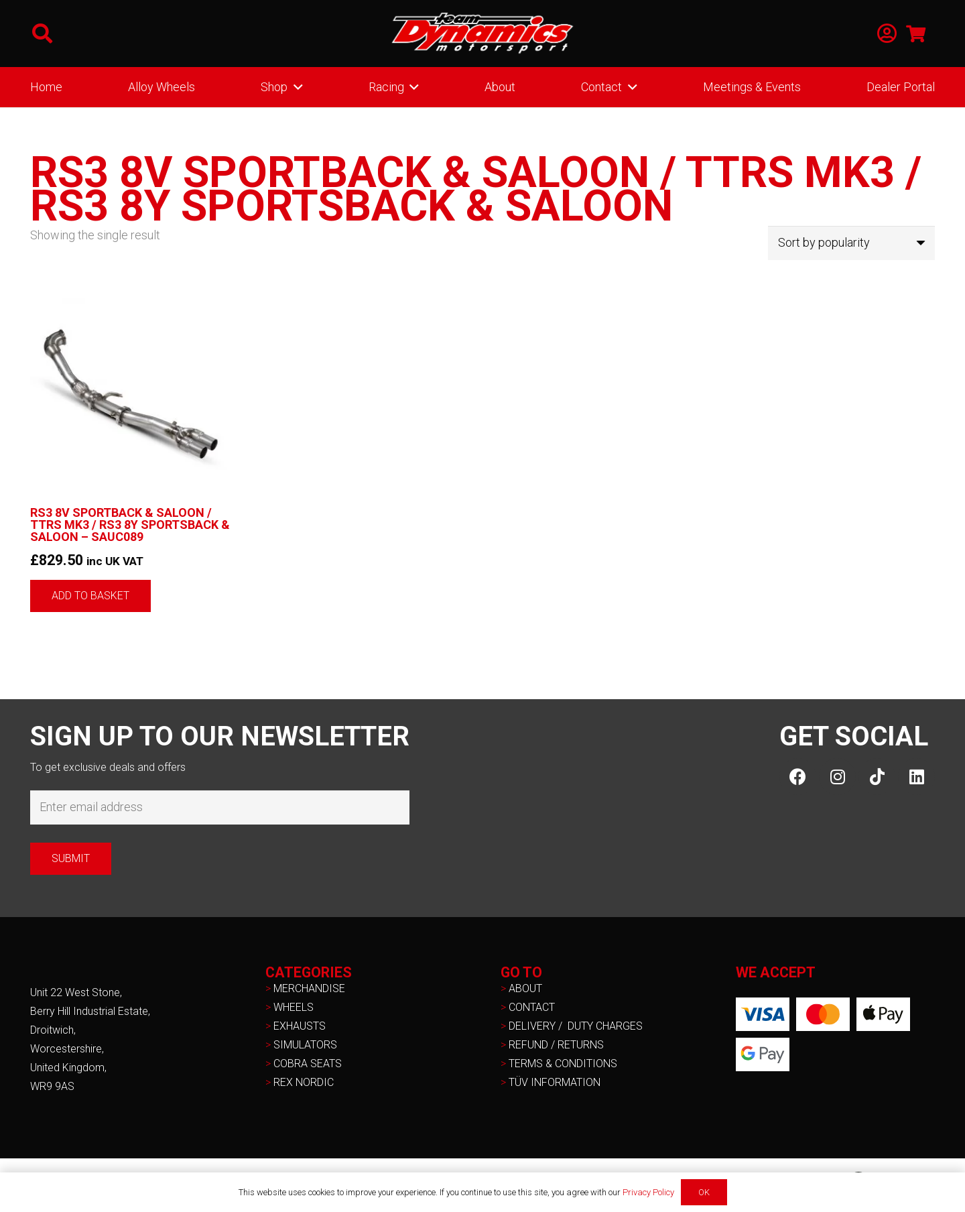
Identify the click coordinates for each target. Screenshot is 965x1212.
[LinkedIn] (916, 776)
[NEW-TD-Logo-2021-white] (482, 33)
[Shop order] (851, 242)
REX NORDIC (304, 1082)
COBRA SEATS (307, 1063)
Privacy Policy (648, 1192)
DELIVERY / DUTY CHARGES (576, 1026)
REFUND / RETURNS (556, 1044)
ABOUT (525, 988)
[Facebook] (797, 776)
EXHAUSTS (299, 1026)
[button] (42, 33)
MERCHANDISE (309, 988)
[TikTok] (876, 776)
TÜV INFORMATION (554, 1082)
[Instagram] (837, 776)
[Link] (887, 34)
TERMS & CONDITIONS (563, 1063)
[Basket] (916, 33)
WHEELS (293, 1007)
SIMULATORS (305, 1044)
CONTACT (532, 1007)
